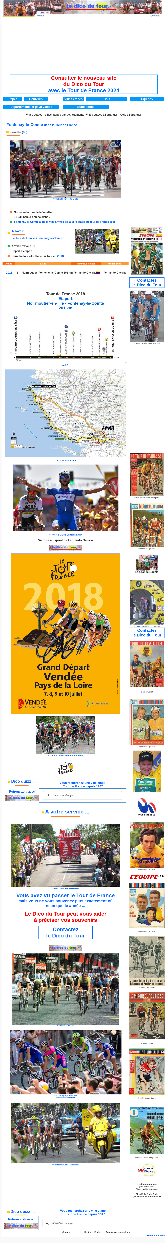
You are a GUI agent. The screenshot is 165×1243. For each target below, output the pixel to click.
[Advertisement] (83, 48)
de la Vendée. (43, 212)
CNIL (155, 1194)
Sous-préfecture (24, 212)
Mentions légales (92, 1232)
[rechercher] (82, 795)
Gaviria (91, 272)
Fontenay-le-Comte (50, 272)
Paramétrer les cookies (118, 1232)
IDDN (158, 1196)
